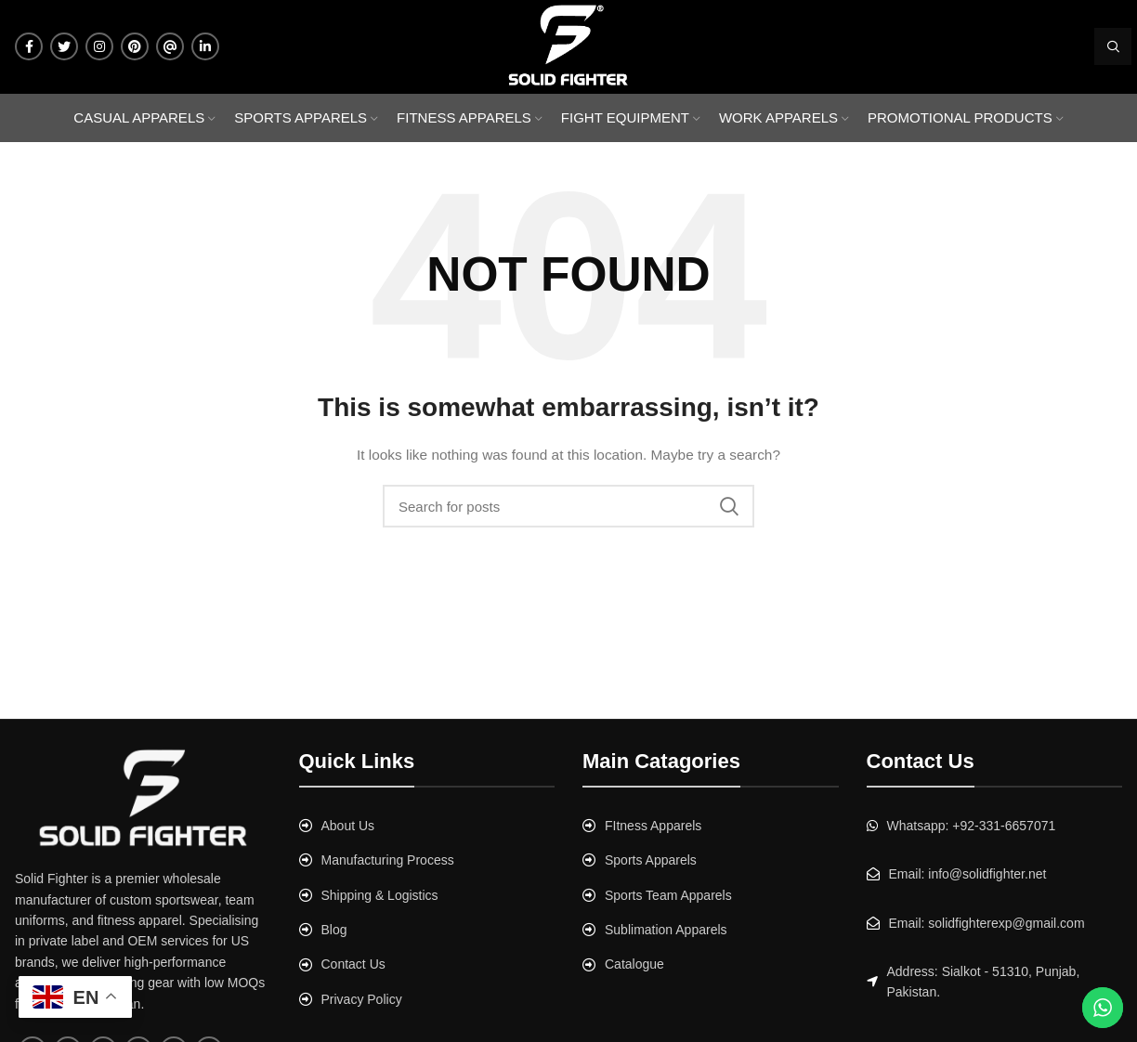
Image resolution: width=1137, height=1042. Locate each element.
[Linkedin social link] (205, 46)
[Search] (1112, 46)
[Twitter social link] (64, 46)
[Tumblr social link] (170, 46)
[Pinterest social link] (135, 46)
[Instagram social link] (99, 46)
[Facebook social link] (29, 46)
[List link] (427, 825)
